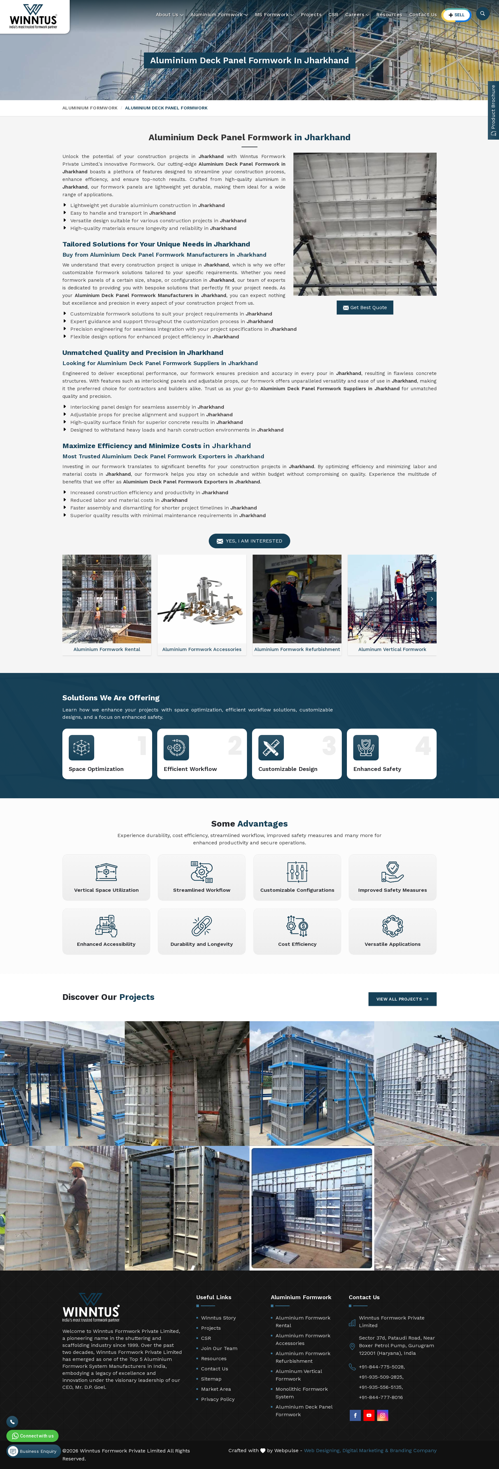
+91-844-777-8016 (381, 1397)
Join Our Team (219, 1348)
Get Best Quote (365, 307)
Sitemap (211, 1379)
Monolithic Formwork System (302, 1393)
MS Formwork (275, 14)
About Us (170, 14)
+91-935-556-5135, (381, 1387)
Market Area (216, 1389)
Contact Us (423, 14)
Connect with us (32, 1436)
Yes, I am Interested (249, 541)
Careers (357, 14)
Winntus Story (218, 1318)
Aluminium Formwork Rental (303, 1321)
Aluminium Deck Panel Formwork (304, 1410)
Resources (389, 14)
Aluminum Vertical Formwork (299, 1375)
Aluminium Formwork (220, 14)
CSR (333, 14)
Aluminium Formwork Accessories (303, 1339)
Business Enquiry (32, 1451)
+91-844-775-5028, (382, 1367)
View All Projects (402, 998)
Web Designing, (322, 1450)
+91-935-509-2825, (381, 1377)
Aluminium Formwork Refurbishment (303, 1357)
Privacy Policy (218, 1399)
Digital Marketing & (365, 1450)
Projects (311, 14)
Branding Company (413, 1450)
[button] (432, 599)
